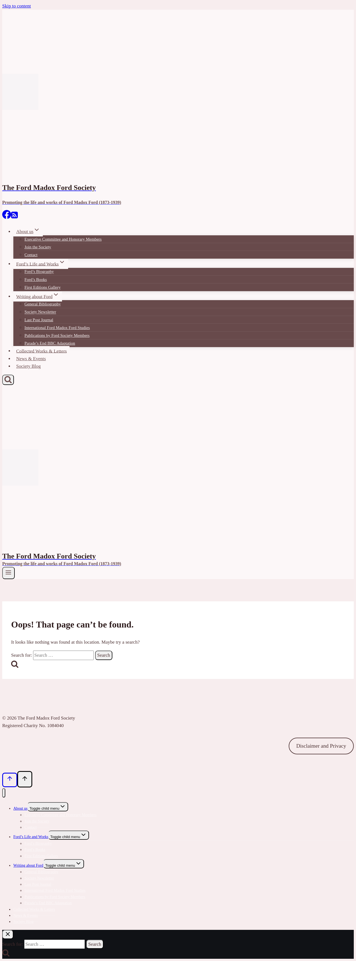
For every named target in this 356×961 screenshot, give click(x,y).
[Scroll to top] (9, 780)
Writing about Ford (28, 865)
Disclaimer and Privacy (321, 746)
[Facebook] (6, 217)
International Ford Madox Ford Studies (57, 327)
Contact (31, 255)
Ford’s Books (35, 279)
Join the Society (37, 247)
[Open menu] (8, 573)
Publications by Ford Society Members (57, 335)
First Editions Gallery (42, 287)
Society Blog (28, 366)
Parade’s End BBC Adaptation (49, 343)
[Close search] (7, 934)
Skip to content (16, 6)
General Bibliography (42, 304)
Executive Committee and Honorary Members (63, 239)
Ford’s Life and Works (30, 837)
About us (20, 808)
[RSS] (14, 217)
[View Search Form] (8, 380)
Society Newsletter (40, 312)
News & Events (31, 358)
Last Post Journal (38, 320)
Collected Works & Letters (41, 351)
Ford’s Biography (39, 272)
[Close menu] (3, 792)
